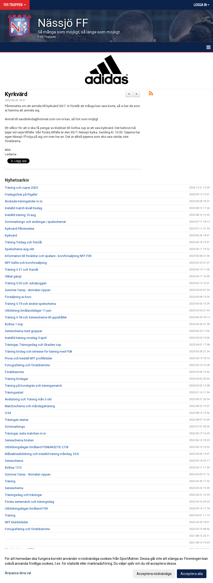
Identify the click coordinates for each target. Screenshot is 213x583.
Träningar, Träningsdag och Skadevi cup (33, 344)
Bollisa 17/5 (13, 467)
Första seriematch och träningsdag (29, 502)
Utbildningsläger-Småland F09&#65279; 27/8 (36, 447)
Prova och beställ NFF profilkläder (28, 358)
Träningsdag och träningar (23, 495)
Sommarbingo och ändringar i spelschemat (35, 222)
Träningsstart (14, 392)
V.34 (8, 413)
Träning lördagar (16, 379)
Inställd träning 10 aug (20, 215)
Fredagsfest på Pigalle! (21, 194)
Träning (10, 481)
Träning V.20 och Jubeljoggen (26, 283)
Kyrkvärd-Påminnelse (19, 228)
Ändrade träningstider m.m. (24, 201)
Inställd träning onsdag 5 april (26, 338)
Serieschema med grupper (23, 331)
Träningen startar (17, 420)
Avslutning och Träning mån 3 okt (28, 399)
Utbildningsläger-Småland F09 (26, 508)
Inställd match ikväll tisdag (23, 208)
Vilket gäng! (13, 276)
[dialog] (106, 566)
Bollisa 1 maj (14, 324)
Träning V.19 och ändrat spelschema (30, 304)
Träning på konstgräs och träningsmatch (33, 385)
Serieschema (14, 461)
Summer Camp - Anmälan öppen (28, 290)
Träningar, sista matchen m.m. (26, 433)
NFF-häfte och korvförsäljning (26, 263)
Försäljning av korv (18, 297)
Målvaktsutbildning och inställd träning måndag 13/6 (42, 454)
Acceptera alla (192, 574)
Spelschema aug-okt (19, 249)
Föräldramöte (14, 372)
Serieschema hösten (19, 440)
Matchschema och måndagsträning (30, 406)
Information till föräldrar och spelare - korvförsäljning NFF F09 (48, 256)
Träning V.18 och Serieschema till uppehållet (36, 317)
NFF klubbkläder (16, 522)
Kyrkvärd (16, 94)
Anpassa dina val (18, 573)
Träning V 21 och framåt (21, 269)
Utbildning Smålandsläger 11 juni (28, 310)
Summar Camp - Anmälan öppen (28, 474)
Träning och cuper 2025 (21, 187)
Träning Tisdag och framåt (23, 242)
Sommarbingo (15, 426)
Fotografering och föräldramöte (27, 365)
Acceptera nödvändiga (154, 574)
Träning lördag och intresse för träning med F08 (38, 351)
